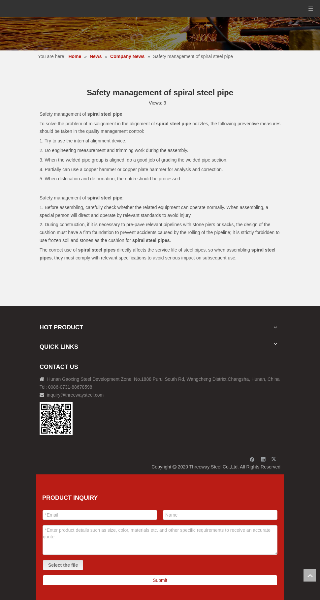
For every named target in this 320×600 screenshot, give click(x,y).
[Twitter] (275, 459)
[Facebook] (252, 459)
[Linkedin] (263, 459)
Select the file (63, 565)
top (310, 575)
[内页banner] (160, 33)
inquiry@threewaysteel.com (75, 395)
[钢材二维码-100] (56, 418)
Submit (160, 580)
